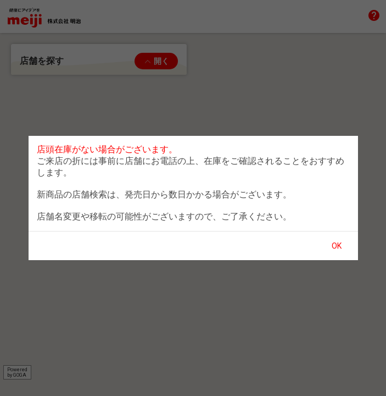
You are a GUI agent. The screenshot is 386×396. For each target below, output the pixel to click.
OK (337, 245)
